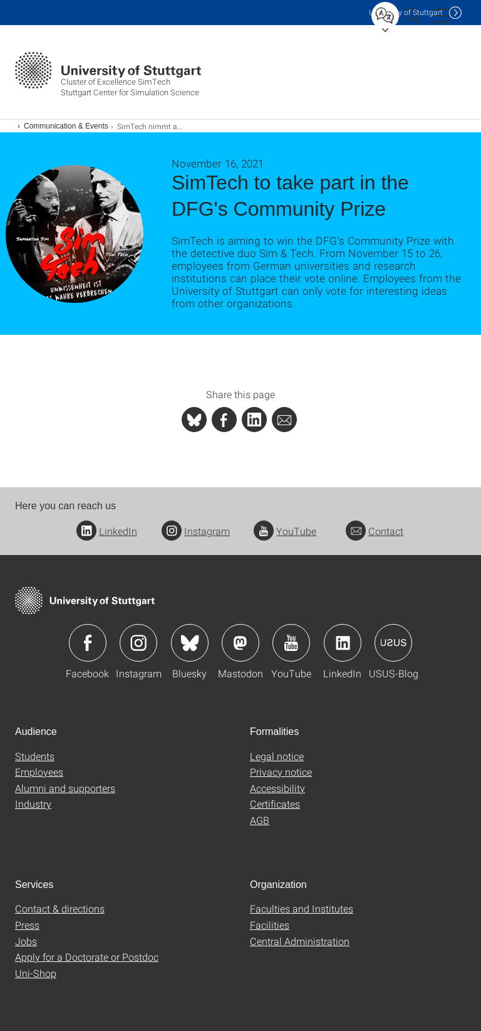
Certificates (275, 803)
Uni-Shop (35, 973)
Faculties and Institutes (301, 908)
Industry (33, 803)
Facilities (269, 924)
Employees (39, 771)
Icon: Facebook (87, 643)
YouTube (285, 530)
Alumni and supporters (65, 788)
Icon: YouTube (291, 643)
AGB (259, 820)
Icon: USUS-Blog (393, 643)
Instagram (196, 530)
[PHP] (224, 419)
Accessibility (277, 788)
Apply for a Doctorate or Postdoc (86, 956)
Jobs (26, 941)
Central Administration (299, 941)
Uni (406, 12)
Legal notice (277, 756)
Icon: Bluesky (190, 643)
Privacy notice (281, 771)
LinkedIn (106, 530)
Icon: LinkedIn (342, 643)
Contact (374, 530)
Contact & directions (60, 908)
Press (27, 924)
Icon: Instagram (138, 643)
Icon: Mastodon (240, 643)
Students (34, 756)
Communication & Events (66, 126)
